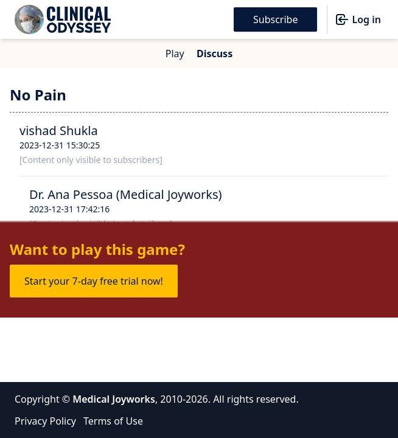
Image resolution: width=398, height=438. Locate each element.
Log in (358, 19)
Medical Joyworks (113, 399)
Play (175, 53)
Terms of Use (113, 421)
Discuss (214, 53)
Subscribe (275, 19)
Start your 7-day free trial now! (93, 281)
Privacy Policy (45, 421)
